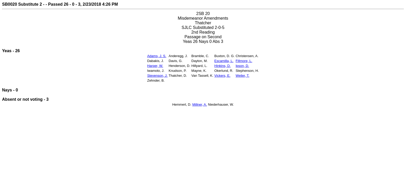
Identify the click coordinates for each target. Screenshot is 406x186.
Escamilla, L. (224, 61)
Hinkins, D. (222, 66)
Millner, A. (199, 104)
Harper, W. (155, 66)
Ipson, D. (242, 66)
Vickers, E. (222, 76)
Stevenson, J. (157, 76)
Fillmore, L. (244, 61)
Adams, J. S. (156, 56)
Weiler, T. (242, 76)
